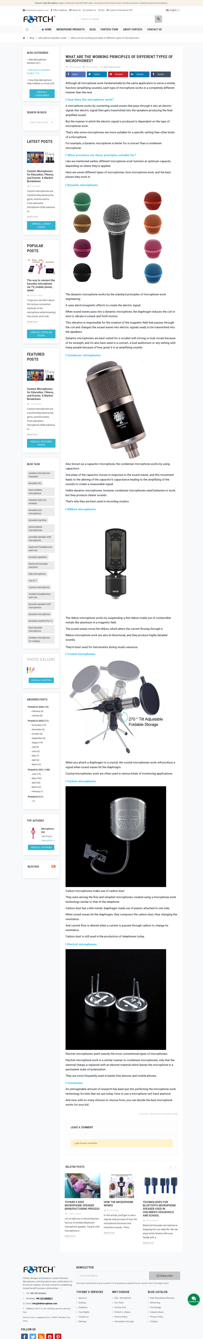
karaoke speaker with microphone (40, 606)
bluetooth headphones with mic (40, 549)
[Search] (119, 19)
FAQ (101, 10)
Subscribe (165, 1275)
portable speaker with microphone (40, 539)
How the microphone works (118, 1203)
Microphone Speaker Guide (164, 1114)
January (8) (37, 715)
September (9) (38, 738)
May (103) (36, 778)
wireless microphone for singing (39, 639)
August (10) (37, 742)
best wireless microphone (35, 492)
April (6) (35, 760)
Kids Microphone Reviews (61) (36, 61)
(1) (33, 801)
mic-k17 (33, 580)
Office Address (58, 10)
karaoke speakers (38, 557)
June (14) (36, 774)
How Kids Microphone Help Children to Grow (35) (40, 82)
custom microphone (39, 587)
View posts (47, 840)
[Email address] (112, 1276)
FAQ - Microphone (122, 1298)
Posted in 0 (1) (35, 796)
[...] (60, 1288)
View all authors (41, 847)
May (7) (35, 755)
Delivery (82, 1302)
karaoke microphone (39, 614)
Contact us (83, 1316)
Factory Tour (120, 1307)
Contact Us (89, 10)
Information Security (124, 1321)
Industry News (157, 1312)
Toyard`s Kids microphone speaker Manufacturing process (82, 1205)
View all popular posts (41, 334)
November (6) (38, 729)
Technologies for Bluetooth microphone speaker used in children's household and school (159, 1208)
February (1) (37, 791)
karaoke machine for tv (40, 621)
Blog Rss (41, 866)
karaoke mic (35, 483)
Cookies (154, 1321)
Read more (32, 216)
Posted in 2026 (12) (38, 707)
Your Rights (83, 1312)
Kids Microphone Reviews (162, 1298)
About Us (75, 10)
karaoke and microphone (35, 512)
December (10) (39, 725)
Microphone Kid (47, 830)
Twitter (97, 74)
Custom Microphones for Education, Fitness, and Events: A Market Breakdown (40, 176)
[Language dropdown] (172, 10)
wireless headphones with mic (39, 596)
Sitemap (82, 1321)
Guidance (83, 1307)
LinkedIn (140, 74)
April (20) (36, 782)
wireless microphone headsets (39, 475)
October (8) (37, 734)
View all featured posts (41, 443)
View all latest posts (41, 225)
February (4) (37, 711)
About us (82, 1298)
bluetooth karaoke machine (38, 565)
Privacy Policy (120, 1316)
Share (74, 74)
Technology (155, 1307)
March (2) (36, 764)
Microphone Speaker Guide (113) (38, 72)
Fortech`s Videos (122, 1312)
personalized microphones (35, 529)
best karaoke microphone (35, 629)
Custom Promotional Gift (119, 10)
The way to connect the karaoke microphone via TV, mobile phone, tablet (41, 285)
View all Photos (41, 680)
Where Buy (155, 1302)
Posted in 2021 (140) (39, 769)
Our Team (119, 1302)
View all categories (42, 94)
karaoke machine (37, 520)
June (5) (36, 751)
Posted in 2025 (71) (38, 720)
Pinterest (119, 74)
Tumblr (160, 74)
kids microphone (37, 574)
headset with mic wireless (37, 502)
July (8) (35, 747)
